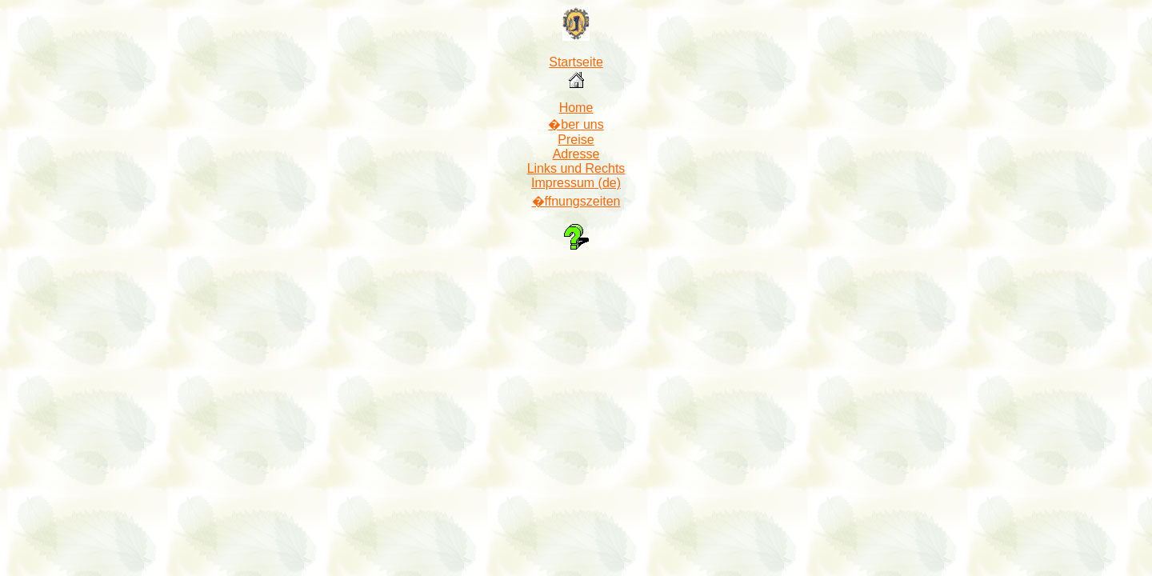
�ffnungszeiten (576, 201)
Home (576, 107)
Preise (576, 139)
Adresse (576, 154)
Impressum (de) (576, 183)
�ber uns (575, 124)
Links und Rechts (576, 168)
